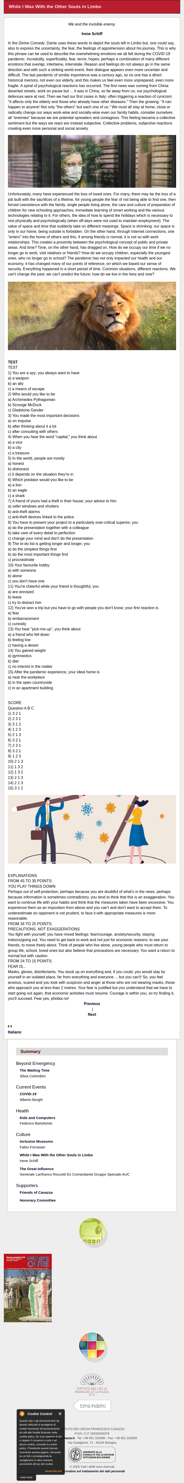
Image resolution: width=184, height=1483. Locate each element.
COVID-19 (28, 1094)
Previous (92, 1004)
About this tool (53, 1471)
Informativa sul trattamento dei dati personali (92, 1471)
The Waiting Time (35, 1070)
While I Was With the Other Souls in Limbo (56, 1155)
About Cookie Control (22, 1414)
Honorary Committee (38, 1200)
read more (26, 1477)
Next (92, 1014)
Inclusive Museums (36, 1141)
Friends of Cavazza (36, 1192)
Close (60, 1413)
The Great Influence (37, 1169)
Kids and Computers (37, 1118)
